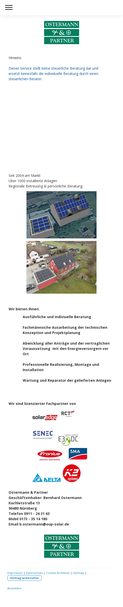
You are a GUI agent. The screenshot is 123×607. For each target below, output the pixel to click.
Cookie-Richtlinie (58, 573)
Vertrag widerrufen (24, 578)
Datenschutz (34, 573)
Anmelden (14, 588)
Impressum (15, 573)
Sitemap (78, 573)
